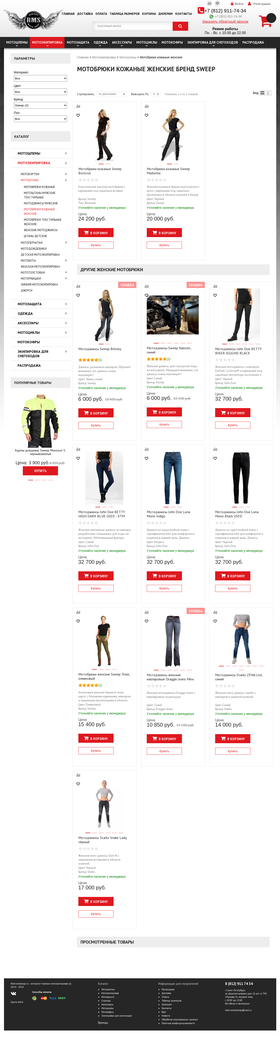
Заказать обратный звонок (225, 21)
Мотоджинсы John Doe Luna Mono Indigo (168, 514)
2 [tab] (37, 482)
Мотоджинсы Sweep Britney (99, 349)
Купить (40, 471)
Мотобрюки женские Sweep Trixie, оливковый (104, 676)
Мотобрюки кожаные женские (39, 211)
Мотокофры (172, 42)
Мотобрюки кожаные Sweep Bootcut (100, 171)
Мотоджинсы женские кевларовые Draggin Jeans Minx (170, 677)
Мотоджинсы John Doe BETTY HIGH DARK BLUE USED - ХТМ (101, 514)
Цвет (17, 86)
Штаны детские (35, 236)
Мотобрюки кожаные (39, 187)
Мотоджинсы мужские (41, 203)
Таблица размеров (124, 14)
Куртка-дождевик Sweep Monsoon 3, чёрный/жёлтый (40, 452)
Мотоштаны (30, 180)
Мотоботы (28, 261)
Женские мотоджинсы (41, 230)
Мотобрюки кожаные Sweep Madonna (168, 171)
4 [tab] (50, 482)
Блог (164, 1011)
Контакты (183, 14)
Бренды (103, 1022)
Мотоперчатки (31, 243)
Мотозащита (78, 42)
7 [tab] (261, 668)
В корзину (96, 232)
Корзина (149, 14)
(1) (100, 360)
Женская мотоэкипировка (40, 267)
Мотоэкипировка (47, 42)
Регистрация (261, 4)
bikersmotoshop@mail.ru (238, 1010)
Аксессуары (122, 42)
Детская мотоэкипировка (40, 255)
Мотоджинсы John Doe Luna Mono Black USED (237, 514)
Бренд (18, 99)
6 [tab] (189, 345)
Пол (17, 113)
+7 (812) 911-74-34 (225, 10)
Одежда (101, 42)
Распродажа (253, 42)
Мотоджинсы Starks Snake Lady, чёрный (102, 839)
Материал (21, 72)
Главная (68, 14)
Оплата (101, 14)
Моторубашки (31, 278)
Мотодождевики (33, 249)
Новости (166, 1015)
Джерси (26, 290)
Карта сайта (17, 1002)
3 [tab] (44, 482)
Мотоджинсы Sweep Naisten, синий (169, 350)
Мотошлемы (17, 42)
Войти (239, 4)
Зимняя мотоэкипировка (39, 284)
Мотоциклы (146, 42)
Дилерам (165, 14)
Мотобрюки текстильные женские (43, 222)
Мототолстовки (33, 272)
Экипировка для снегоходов (212, 42)
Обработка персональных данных (180, 1019)
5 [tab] (182, 345)
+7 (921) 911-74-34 (225, 16)
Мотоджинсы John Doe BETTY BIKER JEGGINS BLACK (238, 351)
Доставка (85, 14)
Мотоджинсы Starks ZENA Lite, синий (239, 677)
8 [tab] (241, 672)
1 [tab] (30, 482)
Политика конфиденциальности (178, 1023)
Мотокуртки (30, 174)
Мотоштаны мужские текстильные (40, 195)
